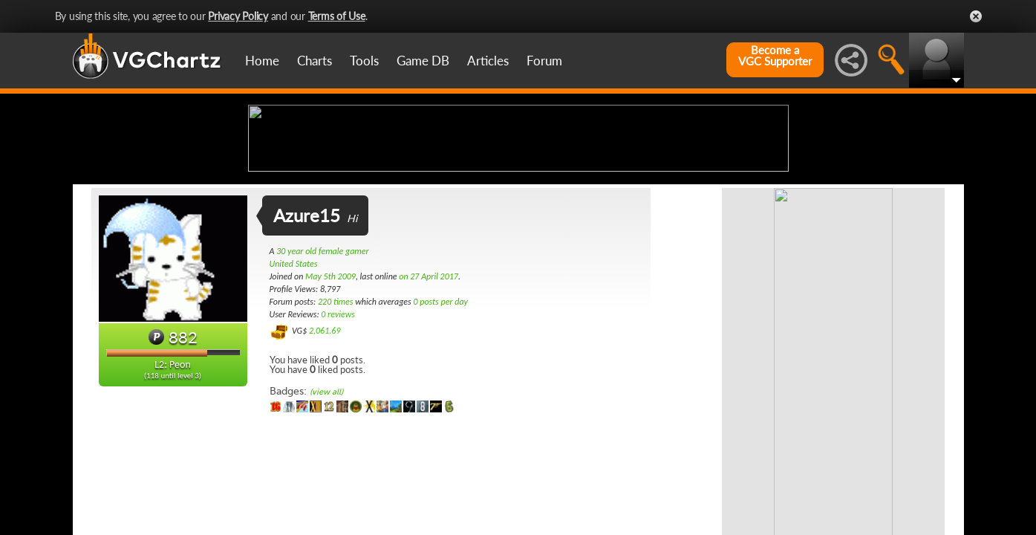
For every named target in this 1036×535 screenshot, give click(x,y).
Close (976, 16)
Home (262, 60)
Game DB (423, 60)
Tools (364, 60)
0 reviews (338, 432)
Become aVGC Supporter (775, 56)
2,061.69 (325, 448)
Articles (488, 60)
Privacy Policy (238, 16)
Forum (544, 60)
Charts (314, 60)
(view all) (326, 509)
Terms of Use (336, 16)
